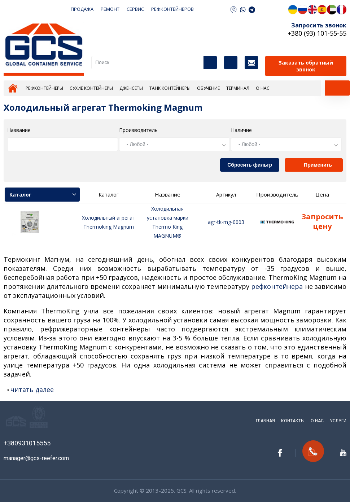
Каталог (230, 62)
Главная (13, 88)
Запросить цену (322, 221)
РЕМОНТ (110, 9)
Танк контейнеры (170, 88)
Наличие (241, 130)
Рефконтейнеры (44, 88)
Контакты (251, 62)
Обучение (208, 88)
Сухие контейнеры (91, 88)
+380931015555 (27, 443)
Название (19, 130)
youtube (343, 452)
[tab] (337, 88)
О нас (263, 88)
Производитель (138, 130)
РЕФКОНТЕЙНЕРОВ (172, 9)
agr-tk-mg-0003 (226, 222)
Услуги (338, 420)
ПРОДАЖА (82, 9)
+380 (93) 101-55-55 (317, 33)
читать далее (32, 389)
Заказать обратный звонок (306, 66)
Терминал (237, 88)
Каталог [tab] (42, 194)
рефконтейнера (277, 286)
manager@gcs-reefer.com (36, 458)
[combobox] (174, 144)
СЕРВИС (135, 9)
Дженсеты (131, 88)
